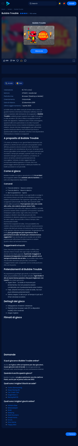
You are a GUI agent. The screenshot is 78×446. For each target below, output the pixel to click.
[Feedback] (25, 61)
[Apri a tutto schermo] (74, 61)
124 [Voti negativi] (12, 61)
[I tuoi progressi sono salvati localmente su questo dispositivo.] (21, 61)
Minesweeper (13, 408)
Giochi (3, 9)
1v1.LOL (10, 420)
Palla (19, 83)
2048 (10, 410)
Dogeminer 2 (12, 395)
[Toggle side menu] (2, 3)
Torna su (71, 434)
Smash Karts (12, 417)
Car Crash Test (13, 392)
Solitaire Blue (12, 405)
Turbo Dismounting (15, 387)
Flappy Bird (12, 425)
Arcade (10, 9)
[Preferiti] (17, 61)
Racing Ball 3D (13, 397)
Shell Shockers (13, 415)
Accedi (71, 3)
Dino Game (12, 422)
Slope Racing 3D (14, 390)
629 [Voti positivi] (5, 61)
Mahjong (11, 413)
